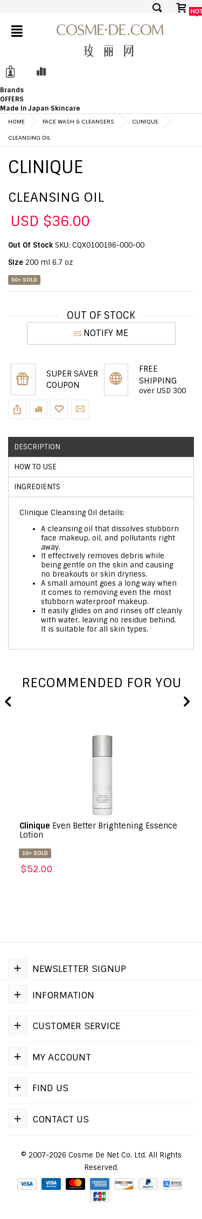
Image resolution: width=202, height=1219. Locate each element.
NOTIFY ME (101, 333)
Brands (12, 90)
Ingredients (37, 486)
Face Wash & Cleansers (78, 121)
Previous (8, 702)
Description (37, 446)
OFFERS (12, 99)
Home (16, 121)
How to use (35, 466)
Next (186, 702)
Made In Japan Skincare (40, 108)
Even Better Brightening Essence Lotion (98, 830)
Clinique (145, 121)
